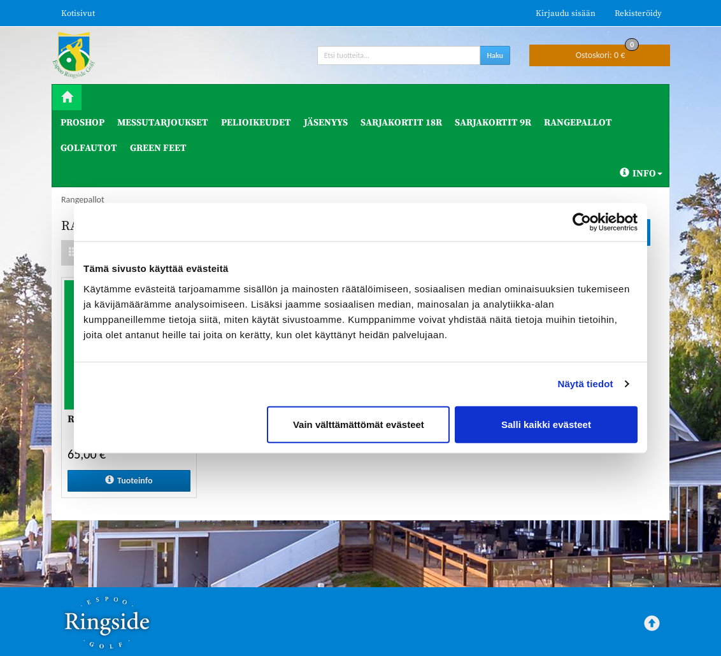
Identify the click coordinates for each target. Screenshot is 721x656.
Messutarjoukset (162, 123)
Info (641, 174)
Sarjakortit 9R (493, 123)
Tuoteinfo (129, 480)
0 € (607, 53)
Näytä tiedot (585, 383)
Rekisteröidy (638, 13)
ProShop (82, 123)
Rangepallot (578, 123)
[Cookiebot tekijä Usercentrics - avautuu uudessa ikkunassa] (582, 222)
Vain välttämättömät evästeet (358, 423)
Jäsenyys (326, 123)
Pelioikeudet (256, 123)
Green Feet (158, 148)
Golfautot (89, 148)
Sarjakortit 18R (401, 123)
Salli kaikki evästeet (546, 423)
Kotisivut (78, 13)
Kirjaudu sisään (566, 13)
